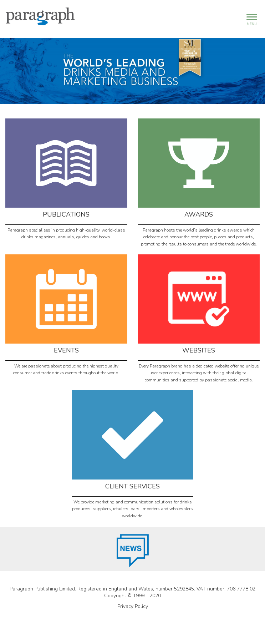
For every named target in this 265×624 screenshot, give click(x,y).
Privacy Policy (132, 606)
